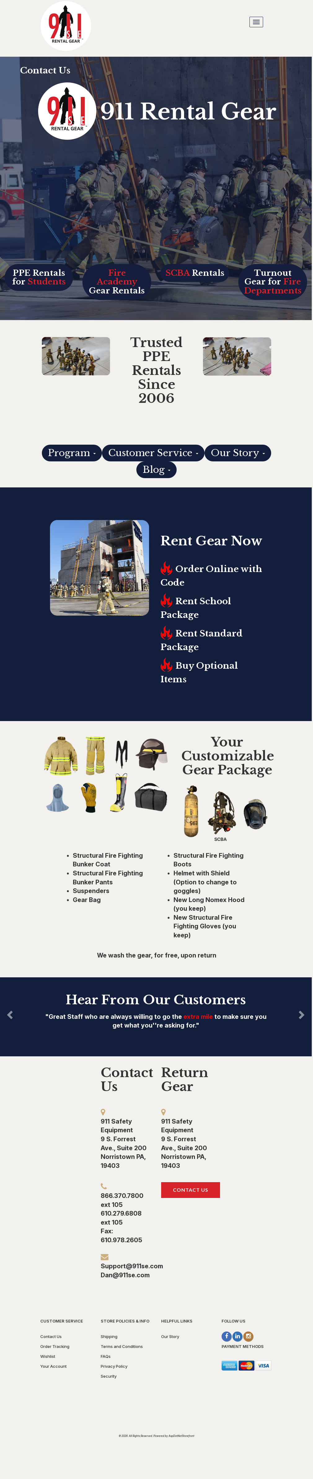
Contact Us (45, 70)
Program (72, 453)
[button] (60, 1013)
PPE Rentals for (39, 277)
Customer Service (153, 453)
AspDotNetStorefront (181, 1435)
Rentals (194, 273)
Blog (156, 469)
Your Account (53, 1366)
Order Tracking (54, 1346)
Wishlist (47, 1356)
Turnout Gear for (273, 282)
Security (109, 1376)
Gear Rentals (117, 282)
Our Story (238, 453)
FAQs (106, 1356)
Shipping (109, 1336)
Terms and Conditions (122, 1346)
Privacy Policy (114, 1366)
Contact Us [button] (190, 1190)
